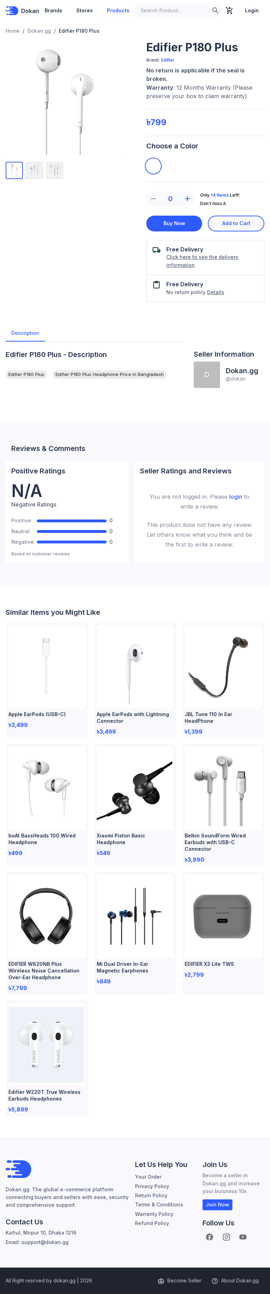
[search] (215, 11)
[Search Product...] (171, 11)
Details (215, 292)
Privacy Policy (152, 1186)
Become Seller (180, 1280)
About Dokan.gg (235, 1280)
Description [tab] (25, 333)
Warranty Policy (154, 1214)
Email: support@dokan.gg (37, 1242)
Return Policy (151, 1195)
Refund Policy (152, 1223)
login (235, 496)
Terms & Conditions (159, 1204)
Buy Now (174, 223)
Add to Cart (236, 223)
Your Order (148, 1177)
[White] (153, 166)
